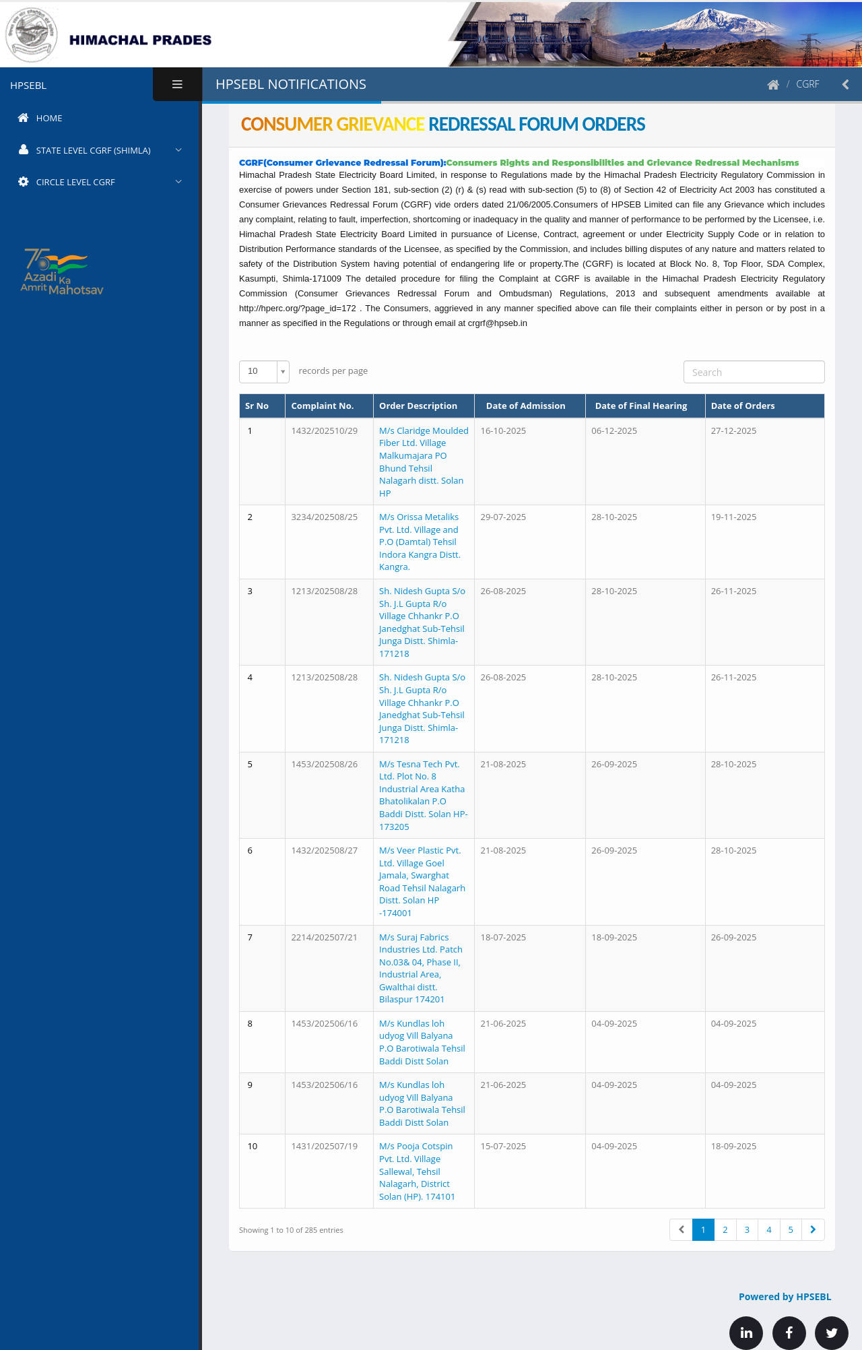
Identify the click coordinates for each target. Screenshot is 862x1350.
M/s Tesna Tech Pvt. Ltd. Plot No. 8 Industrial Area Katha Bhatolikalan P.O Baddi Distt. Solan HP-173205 (423, 795)
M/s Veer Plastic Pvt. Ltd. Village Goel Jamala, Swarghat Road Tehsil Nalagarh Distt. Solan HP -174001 (422, 881)
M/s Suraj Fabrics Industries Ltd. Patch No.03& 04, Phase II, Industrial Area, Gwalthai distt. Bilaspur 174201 (421, 968)
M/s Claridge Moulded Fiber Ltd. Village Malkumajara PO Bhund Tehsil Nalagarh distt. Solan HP (424, 461)
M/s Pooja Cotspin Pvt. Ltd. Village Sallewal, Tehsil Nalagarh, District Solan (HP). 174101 (417, 1171)
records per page (303, 371)
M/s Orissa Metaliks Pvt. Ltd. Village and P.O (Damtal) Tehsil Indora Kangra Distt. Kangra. (420, 542)
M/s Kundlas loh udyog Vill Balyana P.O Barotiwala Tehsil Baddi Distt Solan (422, 1042)
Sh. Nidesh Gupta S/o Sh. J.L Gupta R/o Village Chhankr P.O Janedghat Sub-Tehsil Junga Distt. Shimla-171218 (422, 622)
